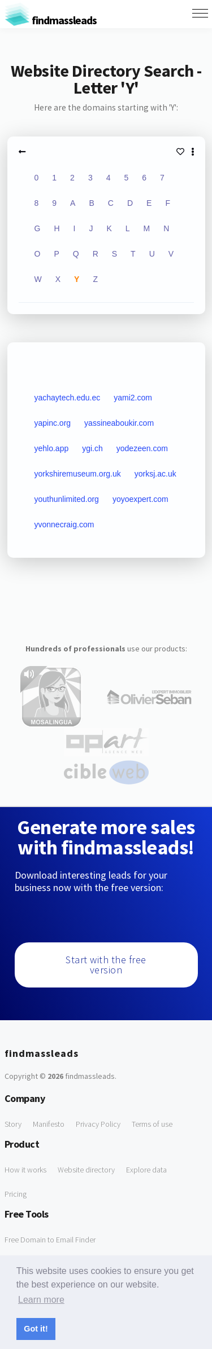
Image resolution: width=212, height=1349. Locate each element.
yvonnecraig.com (64, 524)
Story (13, 1124)
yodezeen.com (142, 448)
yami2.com (133, 397)
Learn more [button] (41, 1299)
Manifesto (48, 1124)
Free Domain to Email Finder (50, 1240)
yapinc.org (52, 422)
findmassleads (51, 20)
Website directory (86, 1170)
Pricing (16, 1194)
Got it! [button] (35, 1328)
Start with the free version (106, 964)
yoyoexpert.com (140, 499)
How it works (25, 1170)
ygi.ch (92, 448)
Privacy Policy (98, 1124)
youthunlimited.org (66, 499)
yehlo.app (51, 448)
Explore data (146, 1170)
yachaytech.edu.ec (67, 397)
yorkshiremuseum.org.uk (77, 473)
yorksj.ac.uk (155, 473)
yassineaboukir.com (119, 422)
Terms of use (152, 1124)
